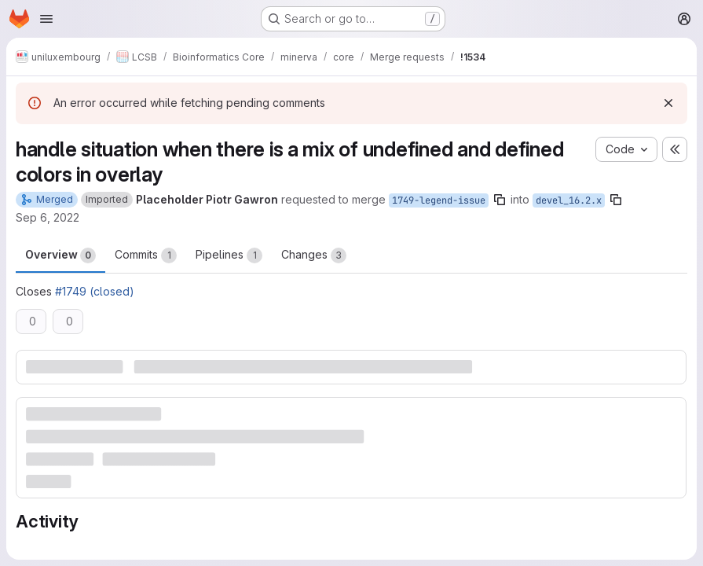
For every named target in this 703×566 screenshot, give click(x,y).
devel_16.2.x (569, 200)
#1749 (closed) (94, 291)
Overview (60, 255)
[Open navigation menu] (46, 18)
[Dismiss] (668, 103)
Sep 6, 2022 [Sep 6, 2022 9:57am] (47, 217)
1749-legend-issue (438, 200)
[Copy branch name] (499, 199)
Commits (146, 255)
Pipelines (229, 255)
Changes (313, 255)
